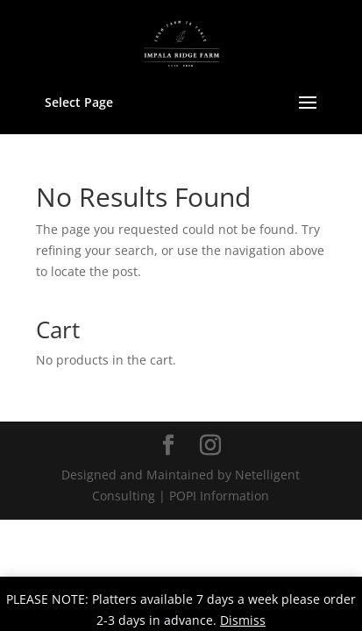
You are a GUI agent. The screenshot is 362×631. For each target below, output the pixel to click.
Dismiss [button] (243, 620)
